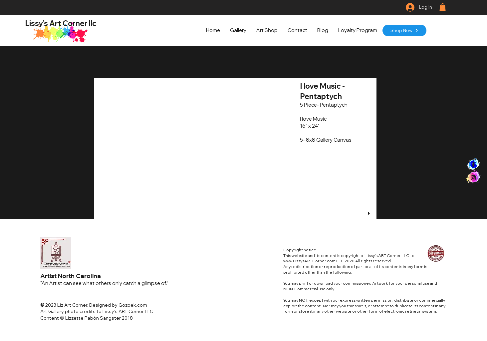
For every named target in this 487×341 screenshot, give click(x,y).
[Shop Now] (404, 30)
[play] (369, 213)
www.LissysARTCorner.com (309, 260)
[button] (442, 7)
